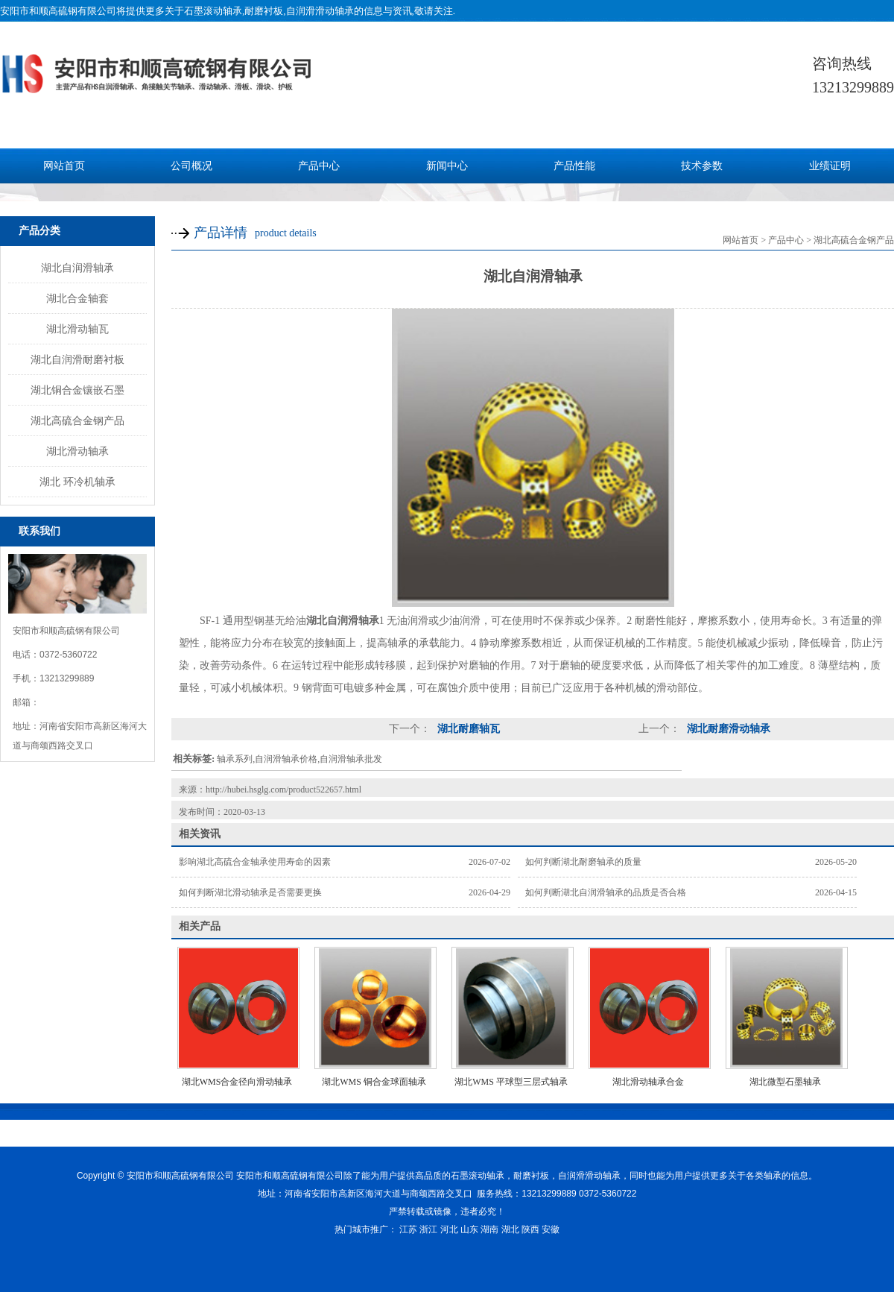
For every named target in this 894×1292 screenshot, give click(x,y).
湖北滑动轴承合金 (648, 1082)
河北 (449, 1229)
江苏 (408, 1229)
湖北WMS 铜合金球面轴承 (374, 1082)
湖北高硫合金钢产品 (77, 420)
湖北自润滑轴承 (77, 268)
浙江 (428, 1229)
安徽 (550, 1229)
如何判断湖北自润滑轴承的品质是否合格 (605, 892)
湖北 (510, 1229)
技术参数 (702, 165)
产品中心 (319, 165)
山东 (469, 1229)
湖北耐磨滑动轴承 (727, 728)
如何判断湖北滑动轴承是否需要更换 (250, 892)
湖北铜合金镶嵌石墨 (77, 390)
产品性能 (574, 165)
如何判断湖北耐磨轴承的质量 (583, 862)
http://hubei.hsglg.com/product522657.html (283, 789)
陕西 (530, 1229)
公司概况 (191, 165)
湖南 (489, 1229)
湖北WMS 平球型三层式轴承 (511, 1082)
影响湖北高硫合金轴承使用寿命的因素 (255, 862)
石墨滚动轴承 (213, 10)
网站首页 (64, 165)
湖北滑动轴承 (77, 451)
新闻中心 (447, 165)
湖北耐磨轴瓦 (467, 728)
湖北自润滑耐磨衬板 (77, 359)
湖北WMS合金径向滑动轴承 (237, 1082)
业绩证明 (830, 165)
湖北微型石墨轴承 (785, 1082)
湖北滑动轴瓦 (77, 329)
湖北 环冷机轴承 (77, 482)
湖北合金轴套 (77, 298)
